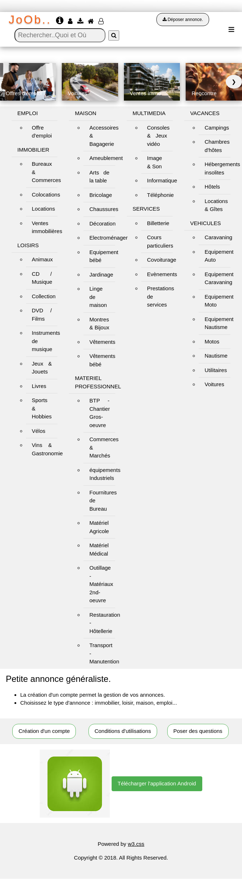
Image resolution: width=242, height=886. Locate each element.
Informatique (162, 180)
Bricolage (100, 195)
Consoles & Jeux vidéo (158, 136)
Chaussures (103, 209)
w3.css (136, 844)
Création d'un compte (44, 731)
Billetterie (158, 223)
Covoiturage (161, 260)
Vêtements (102, 342)
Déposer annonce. (183, 19)
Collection (44, 296)
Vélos (39, 431)
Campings (216, 128)
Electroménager (108, 238)
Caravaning (218, 237)
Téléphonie (160, 195)
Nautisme (215, 356)
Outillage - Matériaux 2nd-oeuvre (101, 584)
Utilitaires (215, 370)
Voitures (214, 384)
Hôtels (212, 186)
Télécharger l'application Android (157, 783)
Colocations (46, 194)
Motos (211, 341)
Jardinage (101, 274)
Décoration (102, 223)
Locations (43, 209)
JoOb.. (30, 19)
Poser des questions (197, 731)
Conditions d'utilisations (123, 731)
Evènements (162, 274)
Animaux (42, 259)
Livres (39, 386)
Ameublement (106, 158)
